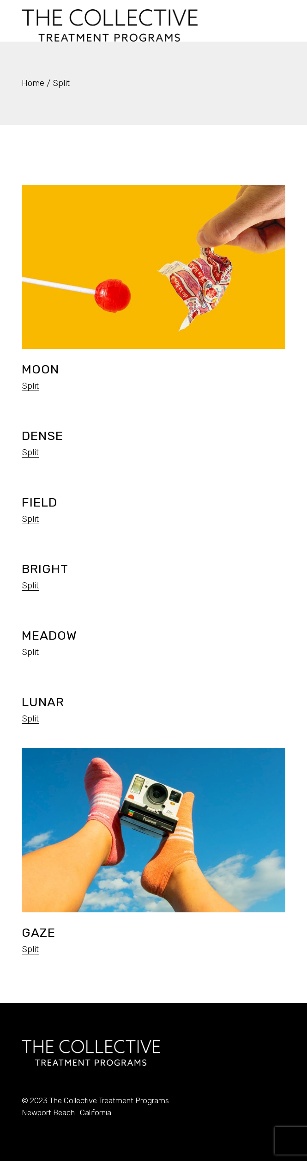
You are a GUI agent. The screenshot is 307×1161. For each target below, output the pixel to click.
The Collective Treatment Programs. (109, 1100)
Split (30, 386)
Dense (42, 435)
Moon (40, 369)
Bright (45, 569)
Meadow (49, 635)
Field (39, 502)
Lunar (43, 702)
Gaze (38, 932)
